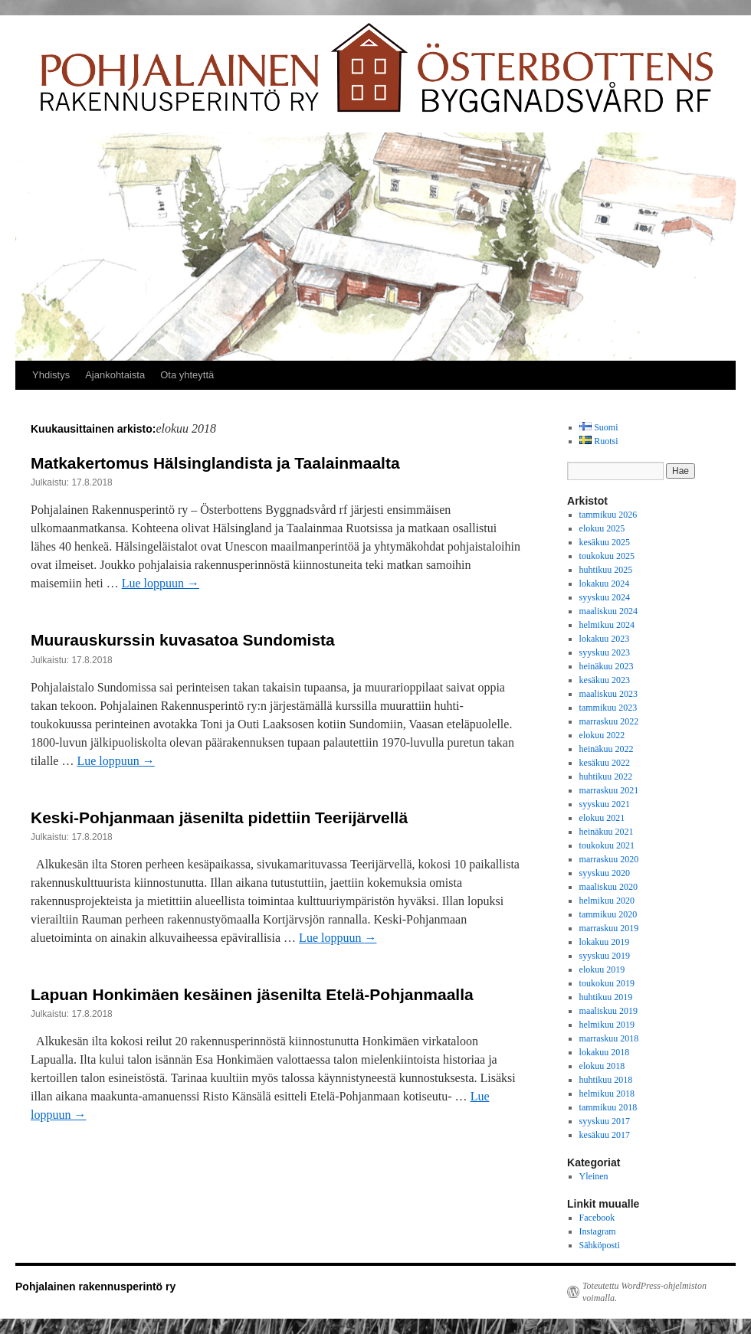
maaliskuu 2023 (608, 693)
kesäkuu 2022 (604, 762)
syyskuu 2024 (604, 597)
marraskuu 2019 (609, 928)
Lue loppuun (160, 583)
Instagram (597, 1231)
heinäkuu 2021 (606, 831)
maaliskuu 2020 (608, 886)
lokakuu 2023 (604, 638)
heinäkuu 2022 (606, 749)
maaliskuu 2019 (608, 1010)
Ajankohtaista (115, 375)
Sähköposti (599, 1245)
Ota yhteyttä (187, 375)
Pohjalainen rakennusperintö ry (95, 1286)
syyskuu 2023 (604, 652)
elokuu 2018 (602, 1066)
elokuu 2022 (602, 735)
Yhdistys (51, 375)
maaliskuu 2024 (608, 611)
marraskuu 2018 (609, 1038)
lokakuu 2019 (604, 942)
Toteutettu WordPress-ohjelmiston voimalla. (644, 1291)
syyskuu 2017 (604, 1121)
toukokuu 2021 (607, 845)
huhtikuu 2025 (606, 569)
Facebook (597, 1217)
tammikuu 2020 (608, 914)
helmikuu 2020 (607, 900)
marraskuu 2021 (609, 790)
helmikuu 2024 (607, 625)
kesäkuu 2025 (604, 542)
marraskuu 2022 (609, 721)
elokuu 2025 (602, 528)
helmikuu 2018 (607, 1093)
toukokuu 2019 (607, 983)
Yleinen (593, 1176)
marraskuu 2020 (609, 859)
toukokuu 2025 (607, 556)
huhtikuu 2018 (606, 1079)
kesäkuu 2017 (604, 1135)
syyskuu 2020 (604, 873)
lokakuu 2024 (604, 583)
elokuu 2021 (602, 817)
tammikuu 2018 (608, 1107)
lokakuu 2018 (604, 1052)
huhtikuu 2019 (606, 997)
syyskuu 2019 (604, 955)
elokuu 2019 (602, 969)
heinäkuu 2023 (606, 666)
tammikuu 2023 (608, 707)
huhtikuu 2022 (606, 776)
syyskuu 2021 (604, 804)
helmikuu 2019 (607, 1024)
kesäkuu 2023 (604, 680)
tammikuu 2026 (608, 514)
